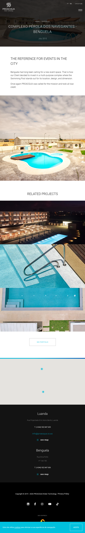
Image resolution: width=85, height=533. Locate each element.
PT (68, 3)
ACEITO (76, 527)
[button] (28, 504)
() (78, 3)
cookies (17, 527)
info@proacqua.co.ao (42, 434)
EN (71, 3)
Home (37, 21)
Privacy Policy (63, 494)
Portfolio (46, 21)
